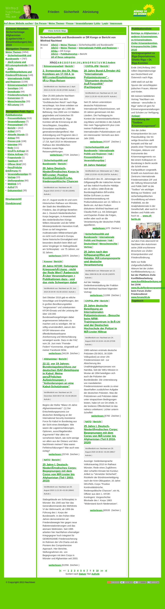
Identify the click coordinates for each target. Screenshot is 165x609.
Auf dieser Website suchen (18, 23)
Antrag (11, 138)
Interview (12, 144)
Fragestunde (14, 157)
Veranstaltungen (84, 23)
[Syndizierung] (13, 203)
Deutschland (90, 243)
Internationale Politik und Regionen (98, 48)
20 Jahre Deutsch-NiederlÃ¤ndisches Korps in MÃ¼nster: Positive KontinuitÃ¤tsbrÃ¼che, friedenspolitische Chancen (61, 175)
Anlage (135, 116)
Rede (10, 148)
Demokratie (14, 91)
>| (106, 570)
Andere (111, 62)
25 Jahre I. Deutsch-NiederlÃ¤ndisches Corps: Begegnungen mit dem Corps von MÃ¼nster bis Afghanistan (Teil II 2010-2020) (101, 434)
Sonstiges (13, 88)
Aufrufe (95, 574)
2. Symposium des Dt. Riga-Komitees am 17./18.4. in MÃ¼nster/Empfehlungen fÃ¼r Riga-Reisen (60, 75)
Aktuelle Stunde (16, 134)
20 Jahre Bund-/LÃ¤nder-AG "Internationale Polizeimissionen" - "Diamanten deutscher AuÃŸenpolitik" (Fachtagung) (102, 79)
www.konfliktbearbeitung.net (146, 281)
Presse (70, 23)
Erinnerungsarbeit (17, 85)
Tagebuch (13, 161)
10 (97, 570)
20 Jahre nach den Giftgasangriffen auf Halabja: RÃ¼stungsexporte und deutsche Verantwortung (102, 258)
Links (97, 23)
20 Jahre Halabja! (95, 165)
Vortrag (11, 177)
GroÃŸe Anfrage (16, 151)
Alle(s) (54, 45)
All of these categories (63, 57)
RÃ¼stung (13, 104)
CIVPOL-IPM (91, 66)
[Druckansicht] (13, 199)
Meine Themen (56, 23)
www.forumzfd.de (140, 297)
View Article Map (57, 31)
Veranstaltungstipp (18, 174)
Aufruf (11, 187)
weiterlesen (56, 155)
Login (105, 23)
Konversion (14, 98)
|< (60, 570)
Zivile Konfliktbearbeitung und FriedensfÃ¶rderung (19, 71)
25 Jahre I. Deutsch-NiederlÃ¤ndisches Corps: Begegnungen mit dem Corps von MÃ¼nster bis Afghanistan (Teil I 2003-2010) (60, 472)
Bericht (11, 128)
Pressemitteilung (17, 118)
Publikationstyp (14, 115)
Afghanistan (50, 359)
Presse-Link (14, 141)
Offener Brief (14, 164)
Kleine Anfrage (15, 154)
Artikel (11, 131)
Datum (82, 574)
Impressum (116, 23)
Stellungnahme (16, 180)
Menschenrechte (17, 101)
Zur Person (41, 23)
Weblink (12, 184)
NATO (47, 460)
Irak (110, 154)
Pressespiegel (15, 124)
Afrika (54, 51)
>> (101, 570)
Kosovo (48, 261)
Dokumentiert (15, 190)
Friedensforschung (18, 95)
